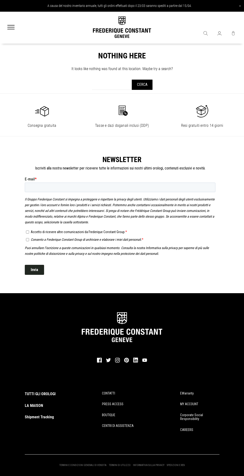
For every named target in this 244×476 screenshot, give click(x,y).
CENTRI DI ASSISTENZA (118, 426)
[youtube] (144, 361)
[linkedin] (135, 362)
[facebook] (99, 361)
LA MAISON (34, 405)
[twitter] (108, 361)
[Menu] (11, 27)
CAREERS (186, 430)
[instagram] (117, 361)
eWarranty (187, 393)
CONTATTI (108, 393)
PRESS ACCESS (112, 404)
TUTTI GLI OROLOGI (40, 394)
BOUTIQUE (108, 415)
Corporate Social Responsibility (191, 417)
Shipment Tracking (39, 417)
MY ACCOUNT (189, 404)
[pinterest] (126, 361)
